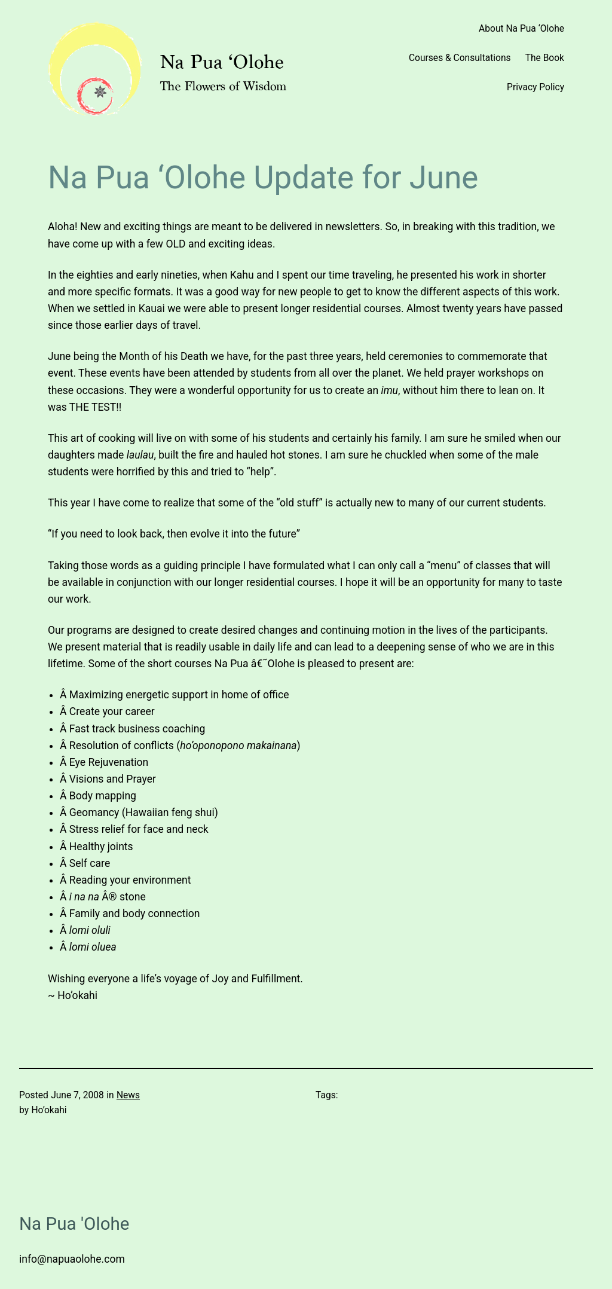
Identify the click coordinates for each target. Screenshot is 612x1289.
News (128, 1095)
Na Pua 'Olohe (74, 1224)
